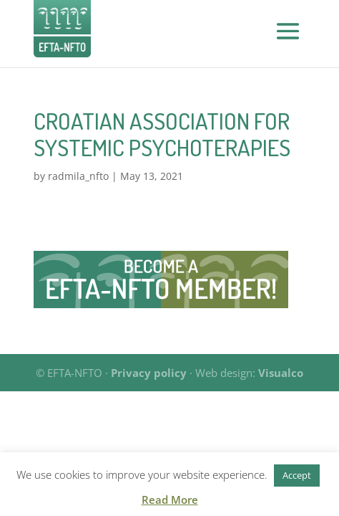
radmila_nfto (78, 176)
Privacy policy (149, 373)
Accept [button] (296, 475)
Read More (170, 499)
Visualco (280, 373)
